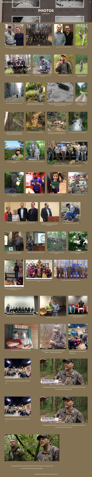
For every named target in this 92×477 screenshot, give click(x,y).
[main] (46, 11)
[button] (90, 2)
